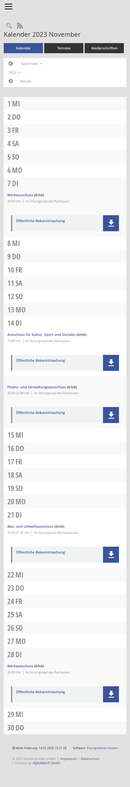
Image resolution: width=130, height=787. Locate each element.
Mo (17, 170)
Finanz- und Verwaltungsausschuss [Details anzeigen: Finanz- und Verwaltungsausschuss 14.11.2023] (36, 387)
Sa (15, 143)
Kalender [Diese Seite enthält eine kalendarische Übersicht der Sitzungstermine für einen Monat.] (23, 48)
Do (16, 117)
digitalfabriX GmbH (46, 763)
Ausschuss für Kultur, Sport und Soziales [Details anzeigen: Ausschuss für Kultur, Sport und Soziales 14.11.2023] (41, 334)
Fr (15, 130)
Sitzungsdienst (102, 748)
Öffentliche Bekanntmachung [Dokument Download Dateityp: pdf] (40, 221)
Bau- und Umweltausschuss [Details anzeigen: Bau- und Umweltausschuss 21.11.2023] (30, 526)
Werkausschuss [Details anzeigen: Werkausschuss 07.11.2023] (20, 195)
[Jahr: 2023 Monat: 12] (10, 81)
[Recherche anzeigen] (9, 26)
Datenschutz (90, 758)
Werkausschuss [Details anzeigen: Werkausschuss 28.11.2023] (20, 666)
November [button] (31, 63)
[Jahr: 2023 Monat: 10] (10, 63)
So (15, 157)
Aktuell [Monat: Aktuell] (25, 81)
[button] (111, 223)
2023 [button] (14, 72)
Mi (16, 103)
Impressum (68, 758)
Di (15, 183)
